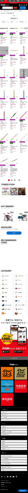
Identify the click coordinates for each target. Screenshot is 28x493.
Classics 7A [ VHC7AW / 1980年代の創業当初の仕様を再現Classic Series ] (14, 170)
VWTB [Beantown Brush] (4, 60)
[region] (14, 217)
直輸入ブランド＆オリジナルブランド (8, 469)
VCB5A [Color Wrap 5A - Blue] (23, 102)
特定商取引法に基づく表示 (6, 482)
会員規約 (2, 484)
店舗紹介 (3, 443)
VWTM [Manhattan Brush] (23, 38)
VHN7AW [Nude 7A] (23, 58)
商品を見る (22, 490)
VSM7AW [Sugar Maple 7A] (4, 81)
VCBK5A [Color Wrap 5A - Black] (23, 81)
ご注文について (4, 412)
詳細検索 (15, 7)
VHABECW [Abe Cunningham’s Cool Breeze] (14, 59)
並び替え (3, 21)
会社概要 (3, 441)
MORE (14, 233)
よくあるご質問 (4, 417)
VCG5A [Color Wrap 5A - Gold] (13, 102)
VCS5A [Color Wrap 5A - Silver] (4, 102)
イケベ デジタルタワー (5, 461)
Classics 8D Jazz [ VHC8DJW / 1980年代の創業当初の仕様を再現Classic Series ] (4, 170)
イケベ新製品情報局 (5, 458)
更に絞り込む (13, 18)
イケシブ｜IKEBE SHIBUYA (6, 463)
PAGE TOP (14, 358)
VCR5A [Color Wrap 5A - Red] (4, 123)
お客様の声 (4, 426)
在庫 (12, 21)
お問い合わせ (4, 429)
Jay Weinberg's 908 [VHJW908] (13, 147)
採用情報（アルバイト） (6, 448)
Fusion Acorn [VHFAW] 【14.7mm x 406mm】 (23, 146)
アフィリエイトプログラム (6, 419)
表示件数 (21, 21)
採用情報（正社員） (5, 446)
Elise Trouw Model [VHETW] (23, 125)
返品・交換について (5, 414)
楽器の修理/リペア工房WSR (6, 467)
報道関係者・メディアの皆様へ (7, 431)
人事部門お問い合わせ (5, 434)
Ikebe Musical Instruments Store (7, 455)
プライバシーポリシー (5, 480)
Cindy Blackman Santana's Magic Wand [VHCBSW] (4, 147)
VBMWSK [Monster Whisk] (14, 38)
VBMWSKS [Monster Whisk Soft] (4, 38)
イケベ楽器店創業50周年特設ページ (14, 2)
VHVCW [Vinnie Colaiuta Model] (13, 81)
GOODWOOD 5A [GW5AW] (13, 123)
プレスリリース (4, 486)
